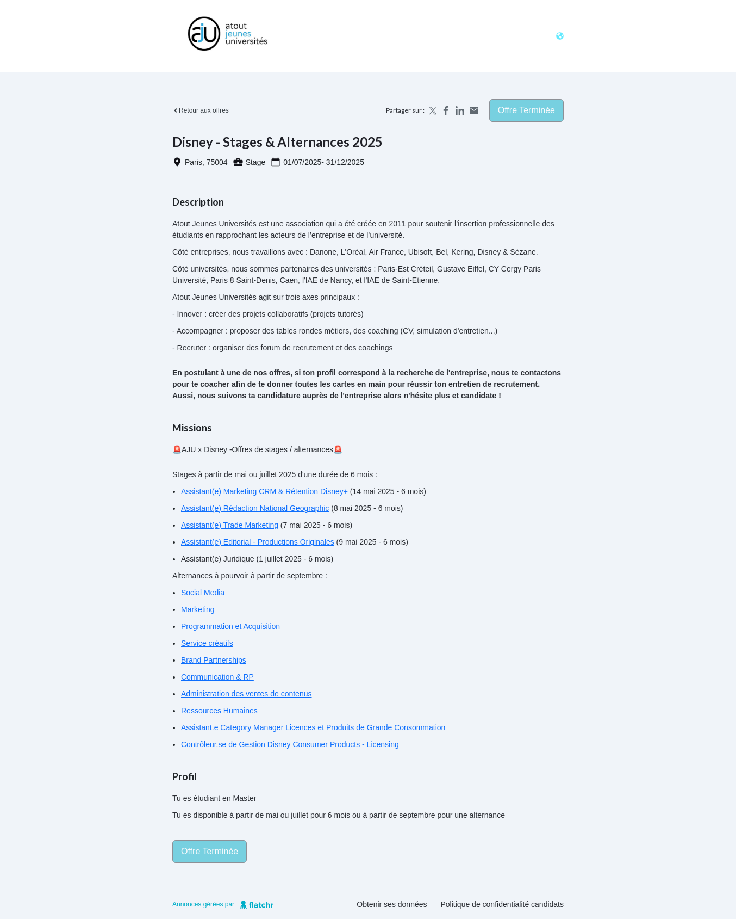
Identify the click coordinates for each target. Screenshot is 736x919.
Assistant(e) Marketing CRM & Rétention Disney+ (264, 491)
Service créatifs (207, 643)
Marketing (197, 609)
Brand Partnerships (213, 660)
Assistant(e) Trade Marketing (229, 525)
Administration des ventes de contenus (246, 693)
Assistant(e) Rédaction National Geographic (255, 508)
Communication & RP (217, 677)
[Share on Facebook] (445, 110)
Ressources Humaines (219, 710)
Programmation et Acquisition (230, 626)
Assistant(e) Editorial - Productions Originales (257, 542)
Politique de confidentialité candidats (502, 904)
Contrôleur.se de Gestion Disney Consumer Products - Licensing (290, 744)
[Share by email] (474, 110)
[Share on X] (431, 110)
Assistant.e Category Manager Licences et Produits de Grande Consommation (313, 727)
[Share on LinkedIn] (460, 110)
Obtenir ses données (392, 904)
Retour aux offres (200, 110)
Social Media (202, 592)
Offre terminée (526, 110)
